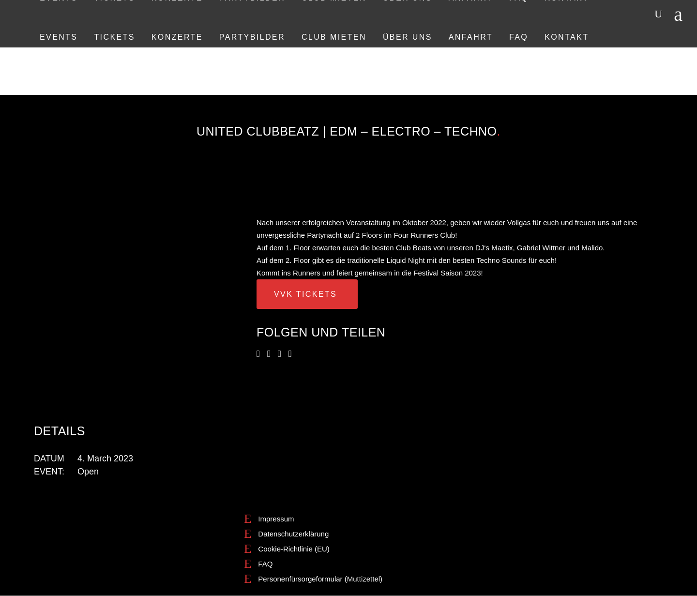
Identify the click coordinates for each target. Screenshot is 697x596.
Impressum (276, 519)
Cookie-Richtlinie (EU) (294, 549)
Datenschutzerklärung (293, 534)
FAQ (265, 564)
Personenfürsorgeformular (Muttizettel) (320, 579)
